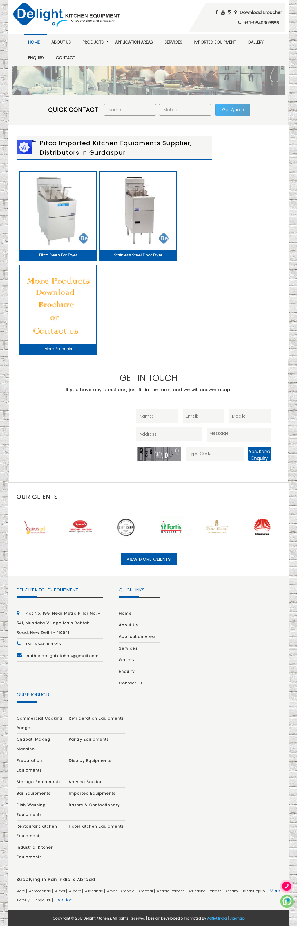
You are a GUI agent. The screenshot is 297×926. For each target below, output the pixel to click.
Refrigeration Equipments (96, 718)
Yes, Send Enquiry (259, 454)
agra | (22, 891)
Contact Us (131, 683)
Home (34, 42)
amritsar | (147, 891)
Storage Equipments (39, 782)
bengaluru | (43, 900)
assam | (232, 891)
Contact (65, 58)
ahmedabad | (41, 891)
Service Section (86, 782)
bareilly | (24, 900)
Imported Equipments (92, 793)
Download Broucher (261, 12)
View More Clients (148, 559)
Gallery (255, 42)
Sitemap (237, 918)
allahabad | (95, 891)
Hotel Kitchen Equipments (96, 826)
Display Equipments (90, 760)
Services (173, 42)
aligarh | (76, 891)
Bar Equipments (33, 793)
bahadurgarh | (254, 891)
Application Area (137, 636)
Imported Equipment (215, 42)
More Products (58, 349)
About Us (61, 42)
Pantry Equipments (89, 739)
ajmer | (61, 891)
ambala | (128, 891)
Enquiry (36, 58)
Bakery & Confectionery (94, 805)
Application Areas (134, 42)
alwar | (113, 891)
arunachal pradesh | (206, 891)
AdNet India (217, 918)
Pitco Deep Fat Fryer (58, 255)
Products (93, 42)
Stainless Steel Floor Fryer (138, 255)
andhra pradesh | (172, 891)
